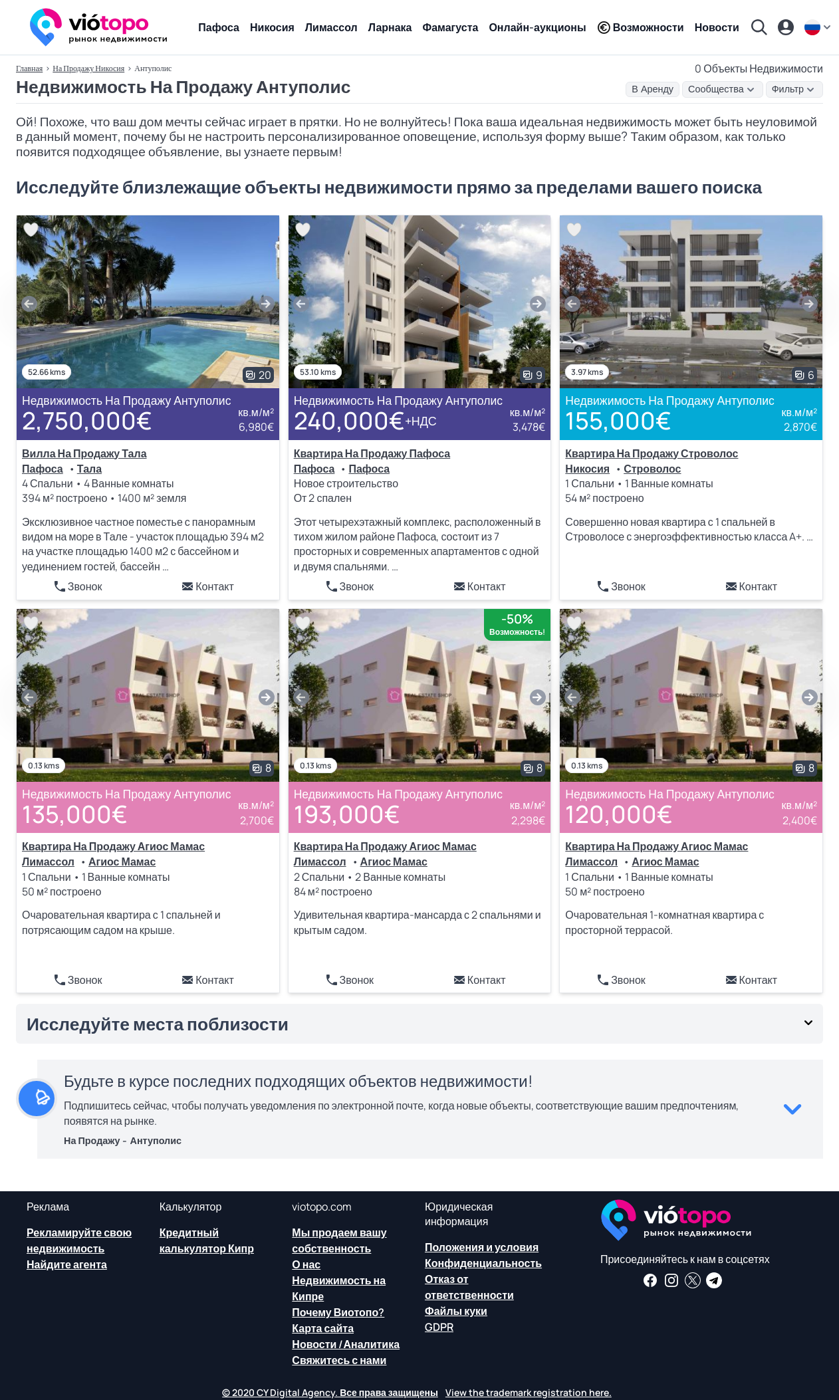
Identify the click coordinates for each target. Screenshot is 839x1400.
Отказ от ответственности (469, 1287)
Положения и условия (482, 1247)
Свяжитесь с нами (339, 1360)
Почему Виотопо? (338, 1312)
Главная (29, 68)
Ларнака (390, 27)
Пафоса (218, 27)
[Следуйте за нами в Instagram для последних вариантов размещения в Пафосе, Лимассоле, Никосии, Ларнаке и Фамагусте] (671, 1280)
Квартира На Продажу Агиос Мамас (113, 846)
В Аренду (652, 89)
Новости (717, 27)
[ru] (819, 27)
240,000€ (365, 421)
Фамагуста (451, 27)
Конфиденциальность (483, 1263)
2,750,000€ (87, 420)
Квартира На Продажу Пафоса (372, 453)
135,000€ (75, 814)
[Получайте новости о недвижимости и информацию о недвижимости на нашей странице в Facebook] (650, 1280)
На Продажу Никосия (88, 68)
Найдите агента (67, 1264)
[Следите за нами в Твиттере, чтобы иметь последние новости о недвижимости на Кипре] (693, 1280)
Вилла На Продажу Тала (84, 453)
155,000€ (618, 420)
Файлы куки (456, 1311)
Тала (89, 468)
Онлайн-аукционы (537, 27)
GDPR (439, 1327)
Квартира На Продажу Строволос (651, 453)
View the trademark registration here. (528, 1392)
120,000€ (619, 814)
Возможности (640, 27)
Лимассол (331, 27)
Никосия (272, 27)
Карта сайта (323, 1328)
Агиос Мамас (122, 861)
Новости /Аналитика (346, 1344)
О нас (306, 1264)
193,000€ (347, 814)
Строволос (652, 468)
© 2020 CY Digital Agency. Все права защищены (330, 1392)
